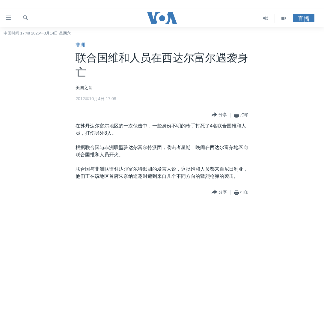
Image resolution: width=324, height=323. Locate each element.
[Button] (219, 115)
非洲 (80, 44)
